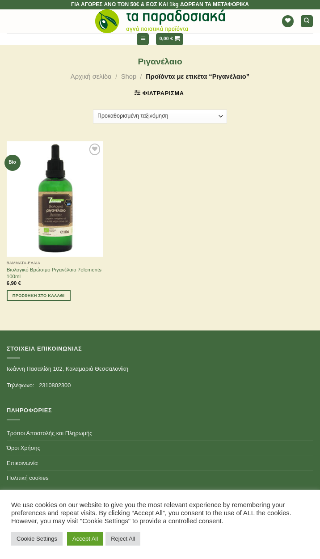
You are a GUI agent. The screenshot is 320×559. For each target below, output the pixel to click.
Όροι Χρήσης (23, 448)
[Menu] (143, 39)
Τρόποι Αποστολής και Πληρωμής (49, 433)
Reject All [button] (123, 538)
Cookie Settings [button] (37, 538)
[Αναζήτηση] (307, 21)
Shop (128, 76)
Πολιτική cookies (28, 477)
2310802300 (55, 385)
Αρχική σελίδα (91, 76)
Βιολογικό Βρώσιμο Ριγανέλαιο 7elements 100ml (54, 273)
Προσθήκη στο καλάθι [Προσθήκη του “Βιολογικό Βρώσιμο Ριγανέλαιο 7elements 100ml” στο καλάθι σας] (39, 295)
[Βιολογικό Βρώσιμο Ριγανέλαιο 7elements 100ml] (55, 199)
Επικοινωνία (22, 463)
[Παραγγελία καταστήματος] (160, 116)
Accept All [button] (85, 538)
